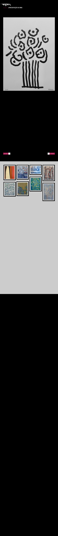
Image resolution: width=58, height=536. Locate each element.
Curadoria (29, 4)
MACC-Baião (13, 4)
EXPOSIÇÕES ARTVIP (37, 4)
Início (5, 4)
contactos (45, 4)
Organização (21, 4)
